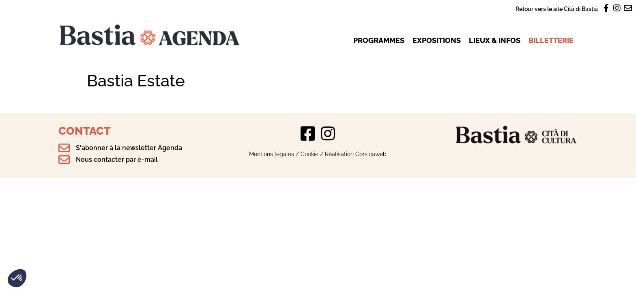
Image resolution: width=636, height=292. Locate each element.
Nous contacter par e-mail (117, 159)
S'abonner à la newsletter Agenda (129, 148)
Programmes (378, 40)
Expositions (437, 40)
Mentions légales (271, 153)
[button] (17, 278)
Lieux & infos (494, 40)
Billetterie (551, 40)
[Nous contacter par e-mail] (64, 159)
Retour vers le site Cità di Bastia (557, 8)
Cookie (309, 153)
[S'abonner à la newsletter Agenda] (64, 148)
